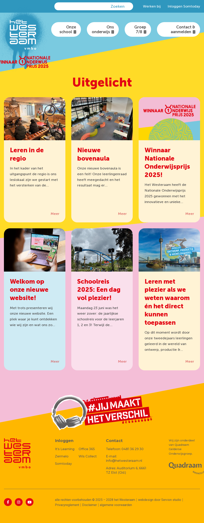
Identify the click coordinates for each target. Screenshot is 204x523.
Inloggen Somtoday (184, 6)
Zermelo (62, 456)
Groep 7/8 (140, 29)
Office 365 (87, 449)
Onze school (67, 29)
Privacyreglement (67, 505)
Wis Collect (88, 456)
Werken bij (152, 6)
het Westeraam (124, 500)
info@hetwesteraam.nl (124, 461)
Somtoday (63, 464)
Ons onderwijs (103, 29)
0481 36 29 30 (132, 449)
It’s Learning (64, 449)
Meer (55, 214)
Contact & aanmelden (183, 29)
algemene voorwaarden (116, 505)
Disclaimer (89, 505)
